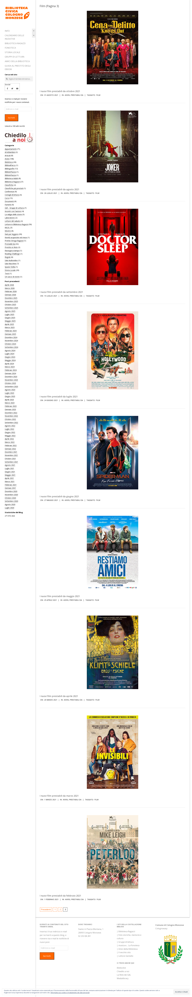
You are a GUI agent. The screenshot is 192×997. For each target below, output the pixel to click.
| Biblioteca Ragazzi (126, 931)
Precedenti (46, 909)
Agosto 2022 (10, 425)
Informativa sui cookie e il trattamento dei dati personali (70, 993)
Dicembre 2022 (11, 412)
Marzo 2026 (9, 288)
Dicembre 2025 (11, 298)
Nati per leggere (11, 234)
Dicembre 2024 (11, 337)
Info (7, 30)
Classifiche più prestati (14, 188)
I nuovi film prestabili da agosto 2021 (59, 189)
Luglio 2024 (9, 353)
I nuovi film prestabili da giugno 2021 (59, 496)
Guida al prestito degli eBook (18, 67)
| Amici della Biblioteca (127, 949)
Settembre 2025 (11, 308)
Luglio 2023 (9, 393)
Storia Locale (12, 52)
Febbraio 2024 (11, 370)
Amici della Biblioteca (17, 61)
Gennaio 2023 (10, 409)
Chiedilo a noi (123, 971)
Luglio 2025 (9, 314)
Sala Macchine (10, 263)
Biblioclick (121, 967)
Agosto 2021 (10, 465)
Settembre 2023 (11, 386)
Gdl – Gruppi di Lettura (14, 208)
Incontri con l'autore (13, 211)
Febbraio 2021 (11, 485)
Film (98, 95)
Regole (7, 257)
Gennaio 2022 (10, 449)
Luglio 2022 (9, 429)
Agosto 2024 (10, 350)
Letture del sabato (12, 221)
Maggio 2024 (10, 360)
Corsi (7, 198)
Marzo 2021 (9, 481)
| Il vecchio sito (124, 952)
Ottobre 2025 (10, 304)
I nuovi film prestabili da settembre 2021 (61, 291)
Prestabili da (10, 244)
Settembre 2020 (11, 501)
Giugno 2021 (10, 471)
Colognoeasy (161, 928)
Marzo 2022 (9, 442)
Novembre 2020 (11, 494)
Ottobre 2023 (10, 383)
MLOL (7, 227)
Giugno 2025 (10, 317)
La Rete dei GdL (124, 974)
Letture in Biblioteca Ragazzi (16, 224)
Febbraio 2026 (11, 291)
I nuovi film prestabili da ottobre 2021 (60, 91)
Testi (7, 273)
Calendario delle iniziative (14, 37)
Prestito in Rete (11, 247)
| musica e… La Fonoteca (128, 945)
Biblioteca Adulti (11, 178)
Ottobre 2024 (10, 344)
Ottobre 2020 (10, 498)
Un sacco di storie (12, 276)
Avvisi (7, 159)
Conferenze (9, 191)
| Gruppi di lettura (125, 942)
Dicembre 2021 (11, 452)
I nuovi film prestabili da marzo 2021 (59, 795)
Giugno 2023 (10, 396)
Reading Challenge (12, 253)
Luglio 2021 (9, 468)
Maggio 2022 (10, 435)
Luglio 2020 (9, 507)
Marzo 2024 (9, 367)
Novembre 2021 (11, 455)
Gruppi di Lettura (14, 56)
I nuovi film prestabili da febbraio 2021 (60, 895)
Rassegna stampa (12, 250)
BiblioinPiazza (10, 172)
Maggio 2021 (10, 475)
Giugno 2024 (10, 357)
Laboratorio (10, 217)
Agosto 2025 (10, 311)
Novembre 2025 (11, 301)
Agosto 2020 (10, 504)
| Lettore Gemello (125, 956)
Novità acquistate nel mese (16, 237)
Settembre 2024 (11, 347)
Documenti (9, 201)
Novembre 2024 (11, 340)
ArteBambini (10, 152)
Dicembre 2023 (11, 376)
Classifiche (9, 185)
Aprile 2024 (9, 363)
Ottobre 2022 (10, 419)
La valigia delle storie (13, 214)
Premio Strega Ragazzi (14, 240)
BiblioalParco (10, 165)
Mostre (8, 231)
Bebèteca (9, 162)
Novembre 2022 (11, 416)
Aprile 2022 (9, 439)
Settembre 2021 (11, 462)
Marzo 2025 (9, 327)
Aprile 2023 (9, 399)
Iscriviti (11, 117)
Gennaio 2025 (10, 334)
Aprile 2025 (9, 324)
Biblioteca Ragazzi (15, 43)
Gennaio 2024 (10, 373)
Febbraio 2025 (11, 330)
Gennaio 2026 (10, 294)
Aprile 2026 (9, 285)
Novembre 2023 (11, 380)
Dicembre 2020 (11, 491)
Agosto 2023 (10, 389)
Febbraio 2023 (11, 406)
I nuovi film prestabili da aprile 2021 (59, 696)
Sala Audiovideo (11, 260)
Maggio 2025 (10, 321)
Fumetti (8, 204)
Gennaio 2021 (10, 488)
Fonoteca (10, 47)
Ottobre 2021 (10, 458)
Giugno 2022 (10, 432)
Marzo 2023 (9, 403)
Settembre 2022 (11, 422)
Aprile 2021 (9, 478)
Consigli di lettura (12, 195)
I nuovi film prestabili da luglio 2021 (59, 396)
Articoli (7, 155)
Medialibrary (122, 978)
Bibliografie (9, 168)
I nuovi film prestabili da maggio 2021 (60, 596)
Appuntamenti (10, 149)
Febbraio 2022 (11, 445)
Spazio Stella (10, 267)
